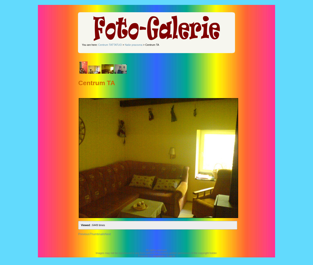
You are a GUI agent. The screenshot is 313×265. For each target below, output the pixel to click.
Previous (84, 234)
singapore (159, 255)
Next (108, 234)
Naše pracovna (133, 44)
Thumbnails (97, 234)
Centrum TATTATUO (110, 44)
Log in (171, 255)
